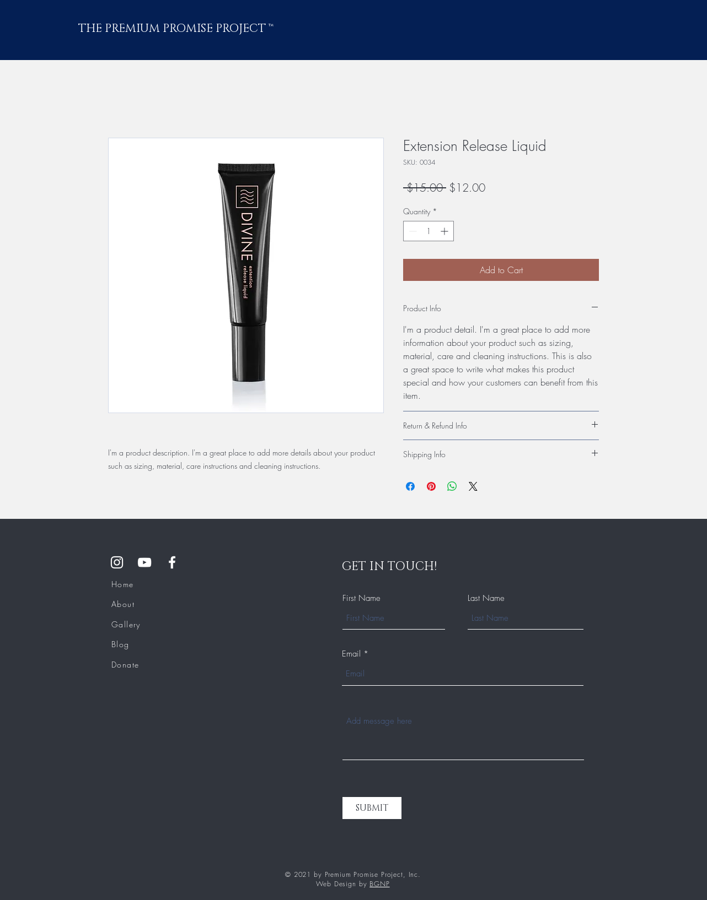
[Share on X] (473, 486)
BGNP (379, 883)
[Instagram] (117, 562)
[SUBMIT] (371, 808)
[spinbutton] (428, 231)
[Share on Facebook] (410, 486)
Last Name (486, 598)
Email (351, 654)
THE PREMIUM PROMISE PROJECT (173, 28)
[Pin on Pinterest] (431, 486)
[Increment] (445, 231)
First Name (361, 598)
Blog (120, 644)
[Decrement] (412, 231)
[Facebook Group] (172, 562)
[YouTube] (144, 562)
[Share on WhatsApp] (452, 486)
